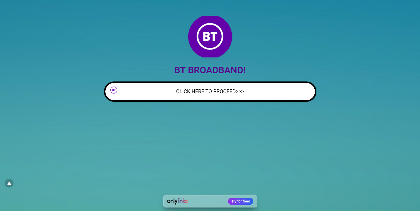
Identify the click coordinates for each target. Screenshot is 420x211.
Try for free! (241, 201)
